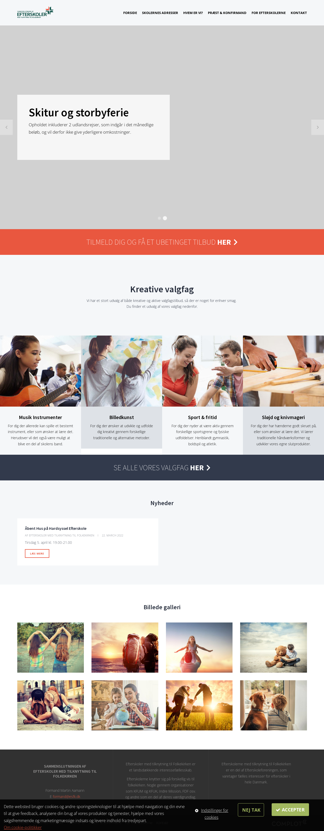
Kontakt (299, 12)
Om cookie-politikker (23, 827)
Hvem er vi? (193, 12)
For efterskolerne (269, 12)
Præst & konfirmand (227, 12)
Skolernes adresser (160, 12)
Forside (130, 12)
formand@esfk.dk (66, 796)
